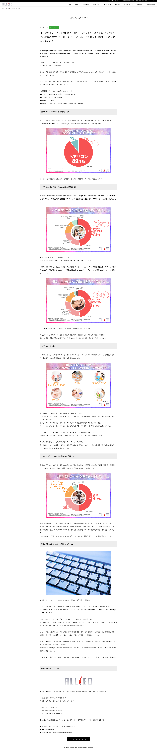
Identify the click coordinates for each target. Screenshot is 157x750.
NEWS (77, 4)
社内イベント (128, 4)
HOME (3, 8)
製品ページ (96, 4)
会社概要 (86, 4)
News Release (10, 8)
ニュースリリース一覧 (78, 739)
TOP (69, 4)
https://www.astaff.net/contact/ (62, 732)
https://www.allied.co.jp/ (69, 726)
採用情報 (117, 4)
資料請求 (139, 4)
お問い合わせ (151, 4)
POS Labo (107, 4)
